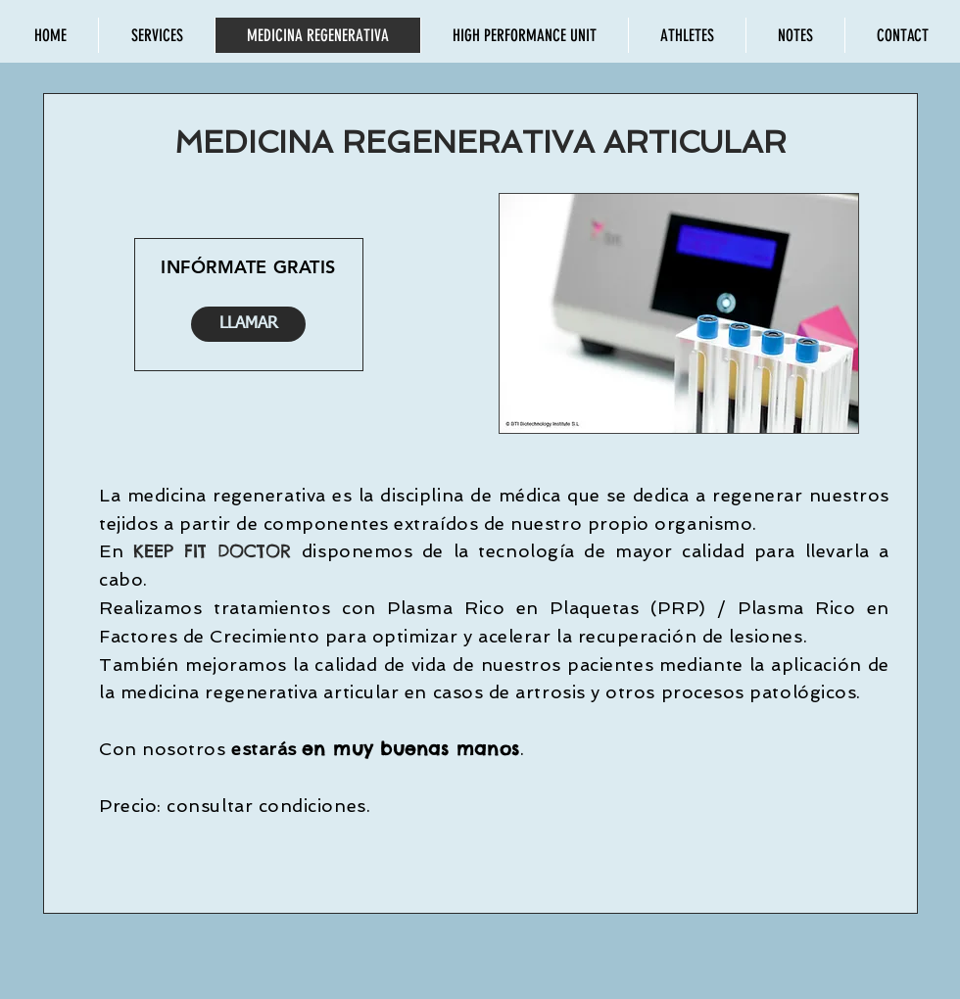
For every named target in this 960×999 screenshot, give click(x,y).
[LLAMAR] (248, 324)
